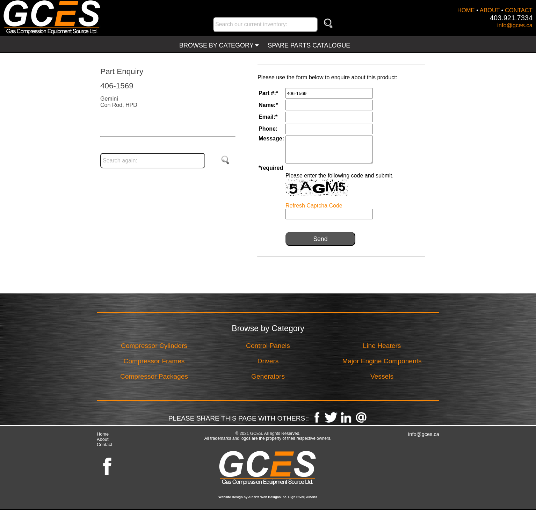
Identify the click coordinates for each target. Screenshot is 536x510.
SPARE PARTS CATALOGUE (309, 45)
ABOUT (490, 10)
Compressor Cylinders (154, 345)
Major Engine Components (381, 361)
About (102, 439)
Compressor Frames (154, 361)
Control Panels (268, 345)
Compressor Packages (154, 376)
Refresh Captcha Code (313, 206)
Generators (268, 376)
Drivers (268, 361)
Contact (104, 444)
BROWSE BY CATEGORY (219, 45)
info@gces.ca (515, 25)
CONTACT (519, 10)
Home (103, 434)
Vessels (381, 376)
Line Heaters (382, 345)
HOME (466, 10)
